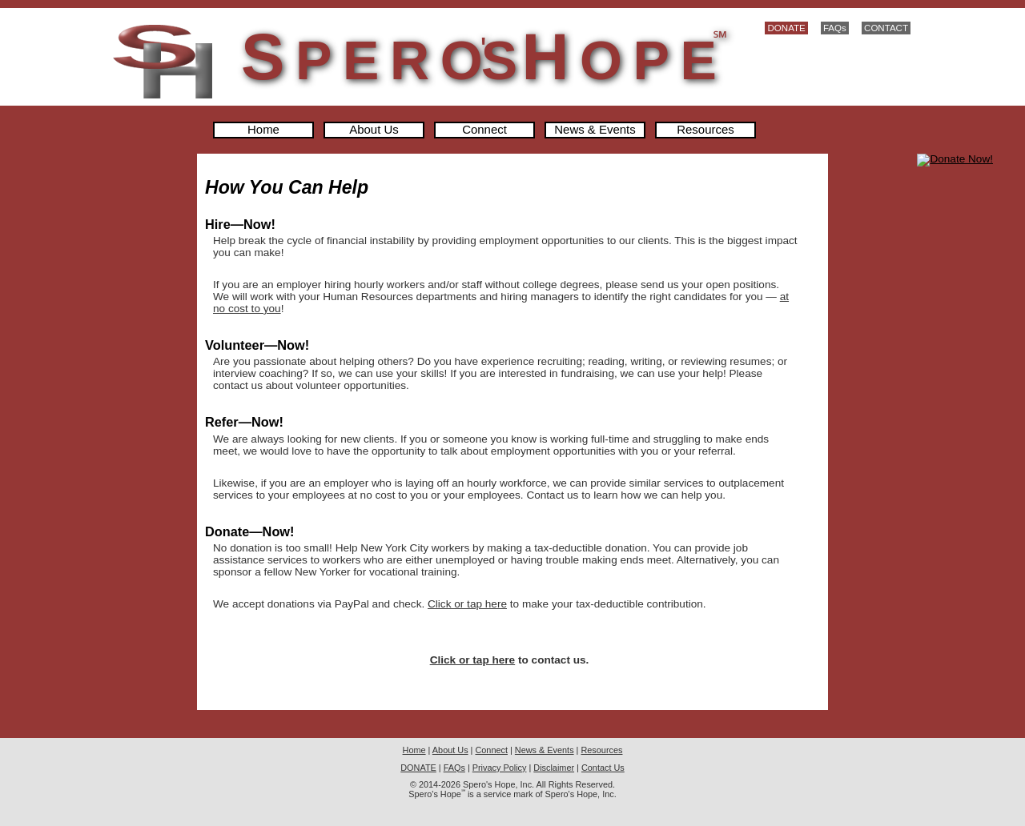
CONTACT (886, 28)
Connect (484, 130)
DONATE (786, 28)
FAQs (834, 28)
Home (263, 130)
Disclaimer (553, 767)
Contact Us (603, 767)
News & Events (594, 130)
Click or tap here (467, 604)
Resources (705, 130)
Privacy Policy (499, 767)
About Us (374, 130)
